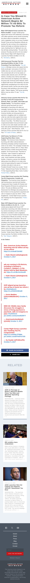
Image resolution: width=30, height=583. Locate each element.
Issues (15, 534)
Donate (15, 546)
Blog (15, 541)
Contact (14, 543)
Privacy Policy (15, 558)
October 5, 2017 (10, 257)
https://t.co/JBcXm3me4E (16, 272)
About (15, 536)
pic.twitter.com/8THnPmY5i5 (14, 336)
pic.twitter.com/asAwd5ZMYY (15, 316)
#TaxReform (12, 314)
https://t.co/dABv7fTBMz (13, 334)
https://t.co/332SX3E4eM (13, 291)
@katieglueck (11, 289)
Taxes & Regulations (9, 12)
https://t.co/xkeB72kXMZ (13, 251)
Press (15, 538)
